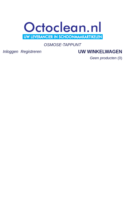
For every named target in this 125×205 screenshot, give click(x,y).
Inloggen (10, 51)
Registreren (31, 51)
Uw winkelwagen (100, 51)
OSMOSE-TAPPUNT (62, 44)
